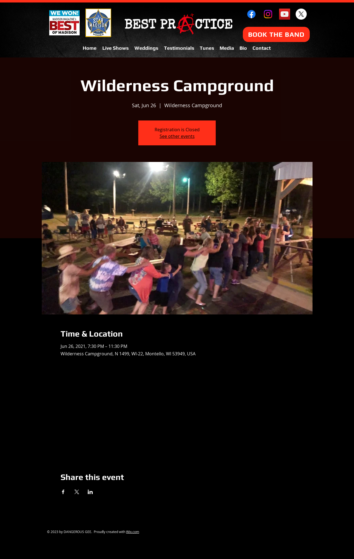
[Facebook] (251, 14)
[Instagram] (268, 14)
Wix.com (132, 531)
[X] (301, 14)
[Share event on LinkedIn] (90, 492)
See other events (177, 136)
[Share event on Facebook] (63, 492)
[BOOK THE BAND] (276, 34)
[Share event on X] (76, 492)
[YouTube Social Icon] (284, 14)
